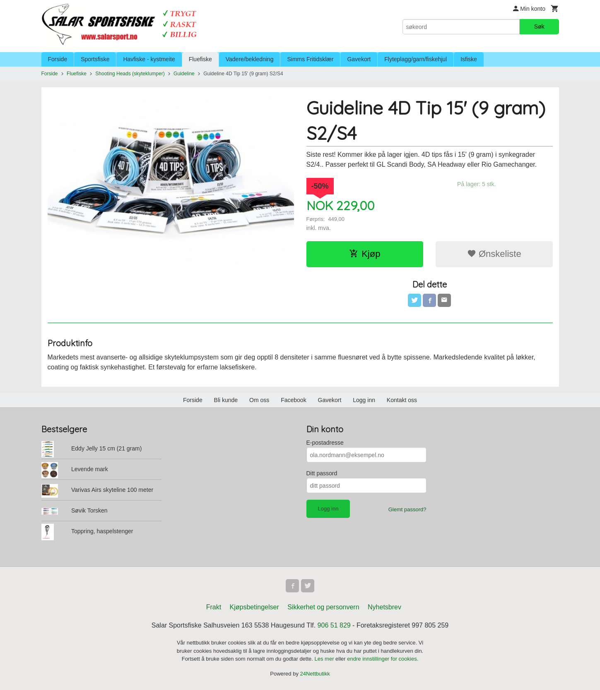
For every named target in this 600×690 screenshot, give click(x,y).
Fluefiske (200, 59)
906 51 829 (334, 625)
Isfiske (468, 59)
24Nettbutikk (315, 674)
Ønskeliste (494, 254)
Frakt (213, 607)
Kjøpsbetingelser (254, 607)
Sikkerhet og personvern (323, 607)
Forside (57, 59)
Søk (539, 26)
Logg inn (364, 400)
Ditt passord (321, 473)
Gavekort (359, 59)
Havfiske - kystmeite (149, 59)
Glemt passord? (407, 509)
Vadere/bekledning (250, 59)
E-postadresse (325, 442)
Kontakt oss (402, 400)
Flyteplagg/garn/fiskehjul (415, 59)
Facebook (293, 400)
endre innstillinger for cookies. (382, 659)
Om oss (259, 400)
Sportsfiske (95, 59)
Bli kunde (226, 400)
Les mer (325, 659)
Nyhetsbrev (384, 607)
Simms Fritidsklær (310, 59)
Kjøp (364, 254)
